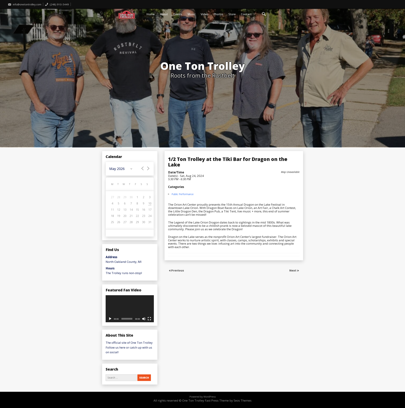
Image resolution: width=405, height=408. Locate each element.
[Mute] (144, 319)
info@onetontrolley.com (24, 4)
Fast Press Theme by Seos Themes (228, 400)
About (164, 14)
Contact (246, 14)
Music (191, 14)
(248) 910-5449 (57, 4)
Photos (218, 14)
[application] (130, 308)
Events (177, 14)
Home (150, 14)
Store (232, 14)
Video (204, 14)
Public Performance (183, 272)
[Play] (110, 319)
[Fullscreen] (149, 319)
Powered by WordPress (202, 396)
